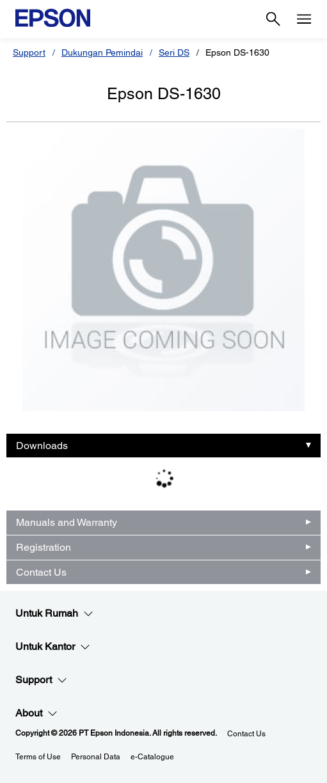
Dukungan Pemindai (102, 52)
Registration (43, 547)
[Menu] (304, 19)
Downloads (42, 445)
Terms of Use (38, 756)
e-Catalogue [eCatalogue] (152, 756)
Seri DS (174, 52)
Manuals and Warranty (66, 522)
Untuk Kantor (52, 647)
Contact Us (41, 572)
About (36, 713)
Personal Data (95, 756)
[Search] (273, 19)
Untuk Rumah (54, 613)
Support (29, 52)
